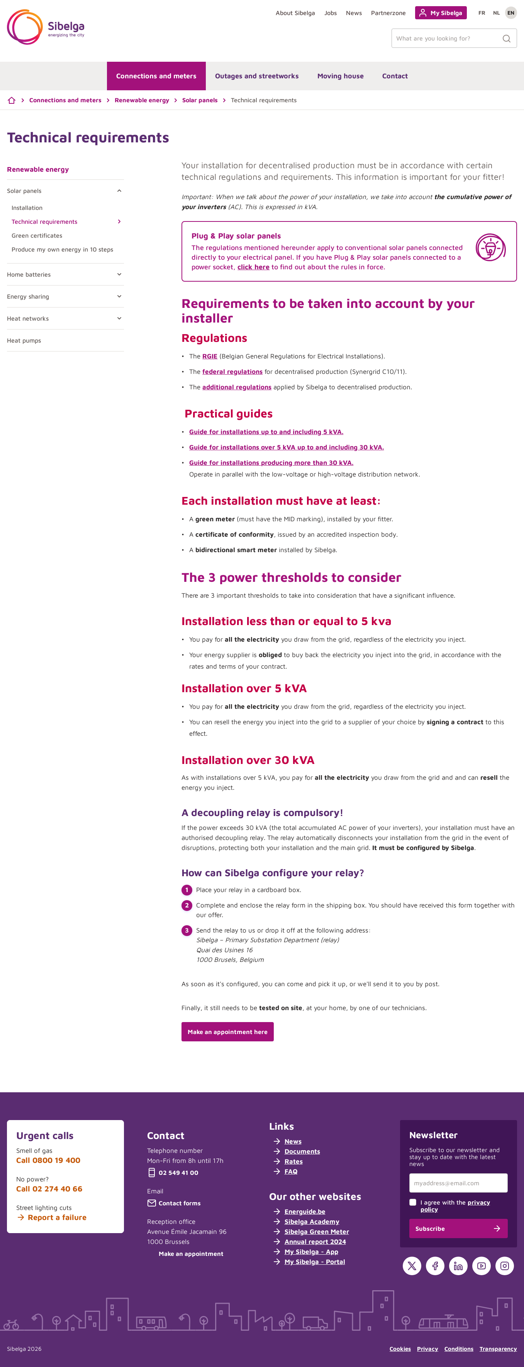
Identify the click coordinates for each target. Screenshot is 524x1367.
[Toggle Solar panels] (118, 190)
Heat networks (28, 318)
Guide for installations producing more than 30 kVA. (271, 462)
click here (253, 267)
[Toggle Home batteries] (118, 274)
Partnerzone (388, 12)
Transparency (498, 1348)
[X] (412, 1266)
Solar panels (24, 190)
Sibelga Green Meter (310, 1231)
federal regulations (232, 371)
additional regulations (236, 387)
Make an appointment (185, 1253)
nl (496, 12)
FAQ (285, 1171)
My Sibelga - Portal (308, 1261)
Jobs (330, 12)
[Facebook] (435, 1266)
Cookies (400, 1348)
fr (481, 12)
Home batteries (29, 274)
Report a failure (51, 1217)
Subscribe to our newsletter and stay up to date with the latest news (454, 1156)
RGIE (209, 356)
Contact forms (174, 1203)
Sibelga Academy (305, 1221)
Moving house (340, 76)
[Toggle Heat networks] (118, 318)
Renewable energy (38, 169)
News (354, 12)
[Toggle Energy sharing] (118, 296)
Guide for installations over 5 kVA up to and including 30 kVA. (286, 447)
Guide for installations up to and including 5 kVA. (266, 432)
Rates (287, 1161)
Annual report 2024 (309, 1241)
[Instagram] (504, 1266)
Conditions (458, 1348)
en (510, 12)
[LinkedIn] (458, 1266)
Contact (395, 76)
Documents (296, 1151)
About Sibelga (295, 12)
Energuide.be (299, 1211)
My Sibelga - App (305, 1251)
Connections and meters (156, 76)
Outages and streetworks (257, 76)
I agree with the (455, 1206)
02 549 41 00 (172, 1172)
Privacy (427, 1348)
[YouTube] (481, 1266)
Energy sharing (28, 296)
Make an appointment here (228, 1031)
